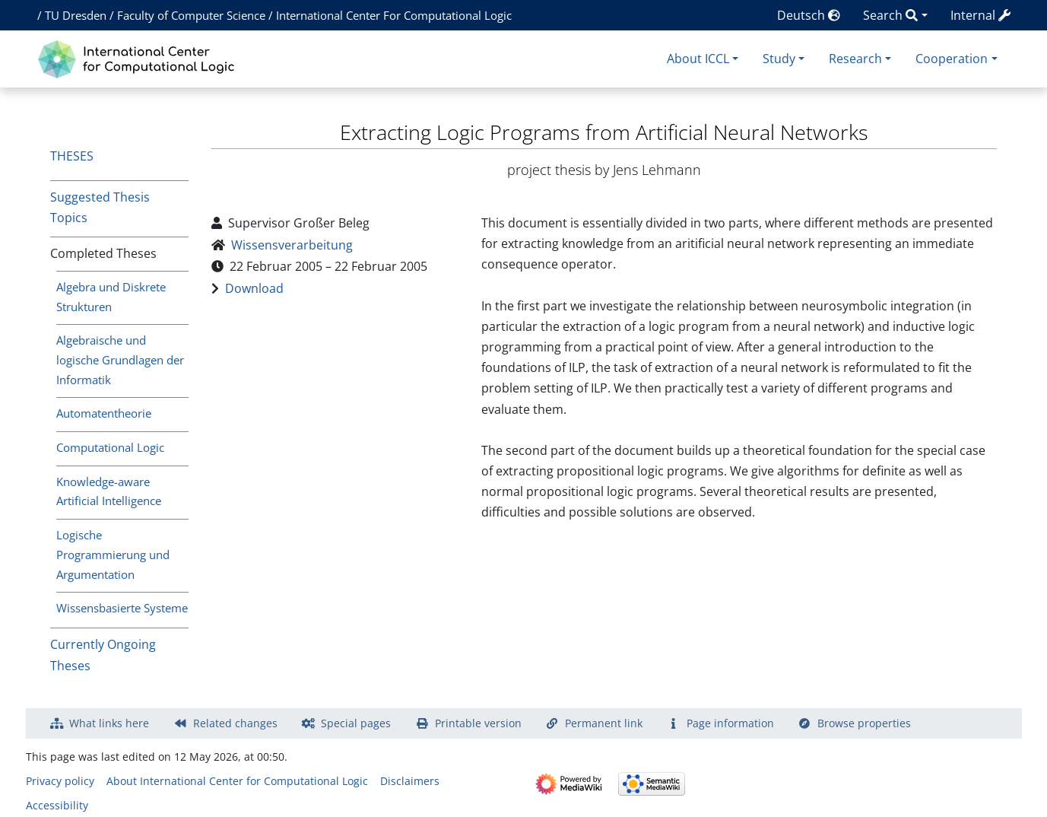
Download (254, 288)
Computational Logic (110, 447)
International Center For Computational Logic (394, 15)
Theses (72, 156)
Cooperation (951, 58)
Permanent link (603, 723)
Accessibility (57, 805)
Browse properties (864, 723)
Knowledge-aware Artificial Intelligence (108, 491)
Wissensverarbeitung (292, 245)
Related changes (235, 723)
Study (779, 58)
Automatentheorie (103, 413)
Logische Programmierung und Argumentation (113, 554)
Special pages (356, 723)
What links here (109, 723)
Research (855, 58)
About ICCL (698, 58)
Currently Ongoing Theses (103, 654)
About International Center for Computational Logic (237, 781)
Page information (730, 723)
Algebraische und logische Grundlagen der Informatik (120, 359)
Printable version (478, 723)
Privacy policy (60, 781)
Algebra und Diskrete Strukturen (111, 296)
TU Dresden (75, 15)
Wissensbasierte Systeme (122, 607)
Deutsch (808, 15)
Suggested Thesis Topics (100, 207)
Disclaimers (409, 781)
